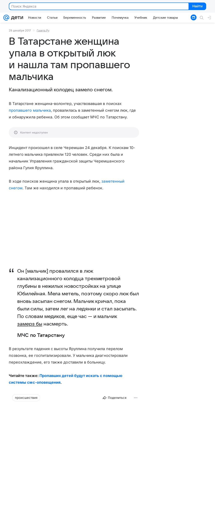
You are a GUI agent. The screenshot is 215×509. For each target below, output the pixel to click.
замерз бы (29, 324)
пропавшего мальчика (30, 110)
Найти (197, 6)
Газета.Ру (43, 30)
